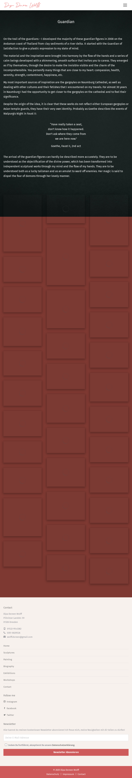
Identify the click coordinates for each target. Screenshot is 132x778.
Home (6, 646)
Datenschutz (52, 774)
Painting (7, 659)
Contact (7, 687)
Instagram (10, 701)
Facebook (9, 708)
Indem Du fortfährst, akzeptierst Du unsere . (39, 745)
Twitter (8, 715)
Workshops (9, 680)
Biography (8, 666)
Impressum (68, 774)
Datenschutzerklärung (63, 745)
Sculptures (8, 652)
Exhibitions (9, 673)
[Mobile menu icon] (125, 5)
